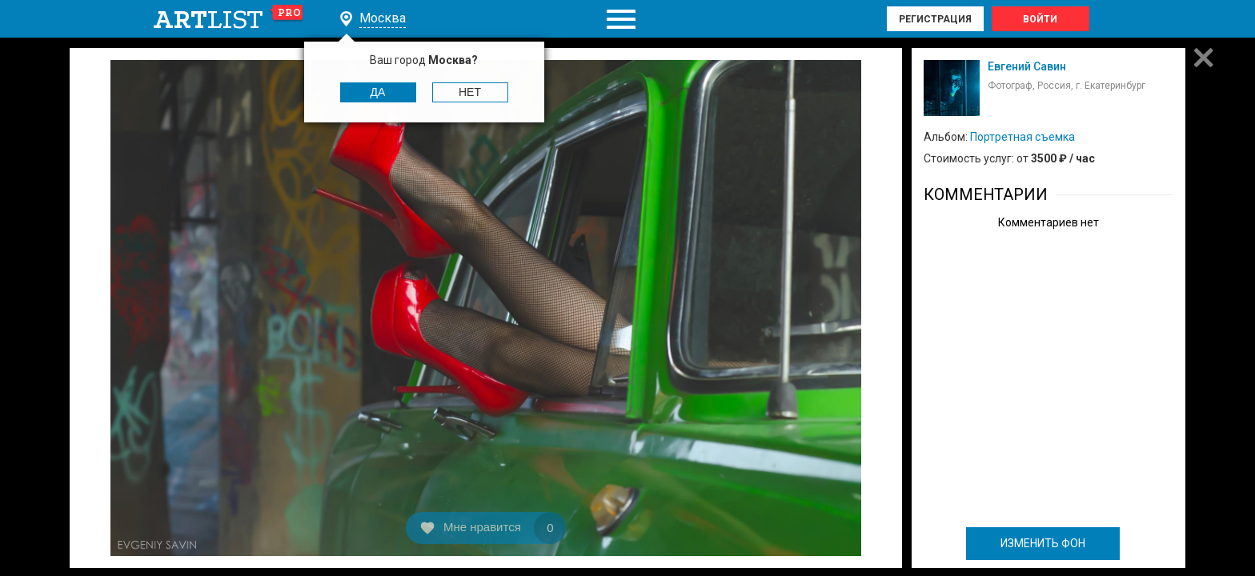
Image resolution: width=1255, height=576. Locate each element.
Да (378, 92)
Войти (1040, 19)
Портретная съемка (1022, 136)
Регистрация (935, 19)
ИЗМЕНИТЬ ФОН (1042, 543)
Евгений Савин (1027, 66)
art (228, 19)
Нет (470, 92)
